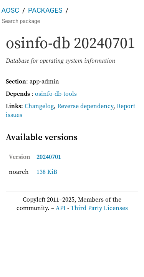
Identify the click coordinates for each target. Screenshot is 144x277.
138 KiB (46, 171)
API (61, 208)
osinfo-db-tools (56, 93)
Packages (45, 10)
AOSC (10, 10)
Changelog (39, 106)
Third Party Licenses (99, 208)
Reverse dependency (85, 106)
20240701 (48, 156)
